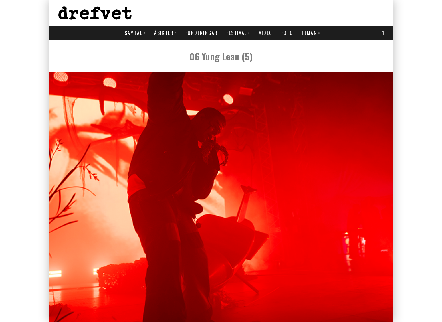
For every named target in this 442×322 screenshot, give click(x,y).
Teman (309, 32)
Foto (287, 32)
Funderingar (201, 32)
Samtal (133, 32)
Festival (236, 32)
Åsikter (164, 32)
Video (266, 32)
